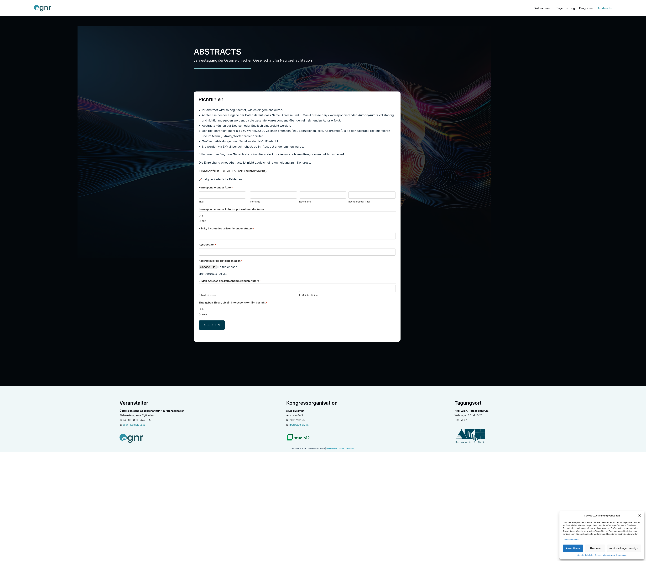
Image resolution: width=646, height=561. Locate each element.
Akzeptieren (573, 548)
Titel (201, 201)
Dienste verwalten (571, 539)
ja (202, 215)
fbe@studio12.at (298, 423)
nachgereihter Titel (359, 201)
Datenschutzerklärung (604, 555)
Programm (586, 8)
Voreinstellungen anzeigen (624, 548)
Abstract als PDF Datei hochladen (220, 261)
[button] (639, 515)
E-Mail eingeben (208, 295)
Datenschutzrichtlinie (335, 446)
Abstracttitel (207, 245)
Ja (203, 309)
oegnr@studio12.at (133, 423)
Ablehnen (594, 548)
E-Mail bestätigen (309, 295)
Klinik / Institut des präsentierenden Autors (226, 229)
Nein (204, 314)
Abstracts (605, 8)
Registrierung (565, 8)
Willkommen (542, 8)
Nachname (305, 201)
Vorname (255, 201)
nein (204, 220)
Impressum (621, 555)
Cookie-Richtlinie (585, 555)
